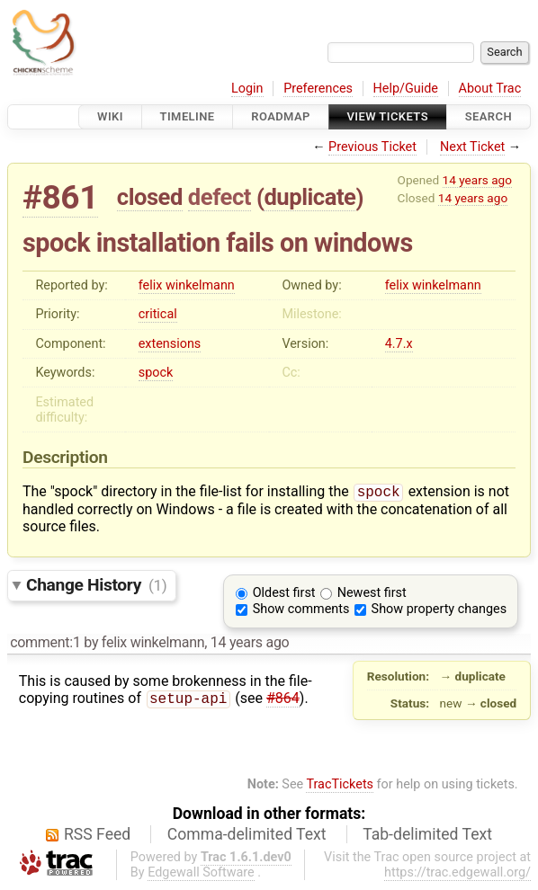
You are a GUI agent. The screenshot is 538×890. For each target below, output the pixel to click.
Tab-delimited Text (427, 836)
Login (247, 88)
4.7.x (399, 344)
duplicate (309, 196)
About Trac (490, 88)
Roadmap (280, 116)
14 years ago (477, 180)
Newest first (372, 594)
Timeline (187, 116)
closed (150, 196)
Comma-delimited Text (247, 836)
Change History (96, 586)
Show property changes (439, 611)
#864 (283, 701)
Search (488, 116)
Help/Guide (405, 88)
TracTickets (339, 786)
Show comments (301, 611)
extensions (170, 344)
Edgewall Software (201, 874)
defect (219, 196)
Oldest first (284, 594)
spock (156, 372)
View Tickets (387, 116)
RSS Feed (97, 836)
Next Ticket (472, 147)
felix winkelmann (187, 285)
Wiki (110, 116)
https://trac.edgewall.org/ (457, 874)
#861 (60, 197)
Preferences (318, 88)
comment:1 (45, 644)
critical (158, 314)
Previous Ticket (372, 147)
